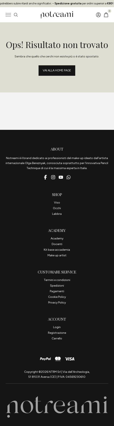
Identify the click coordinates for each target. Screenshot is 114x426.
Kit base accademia (57, 250)
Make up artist (57, 255)
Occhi (57, 208)
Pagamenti (57, 291)
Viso (57, 202)
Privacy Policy (57, 302)
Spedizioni (57, 285)
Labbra (57, 214)
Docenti (57, 244)
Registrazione (57, 333)
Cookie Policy (57, 297)
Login (57, 327)
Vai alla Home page (57, 70)
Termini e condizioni (57, 280)
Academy (57, 238)
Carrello (57, 338)
